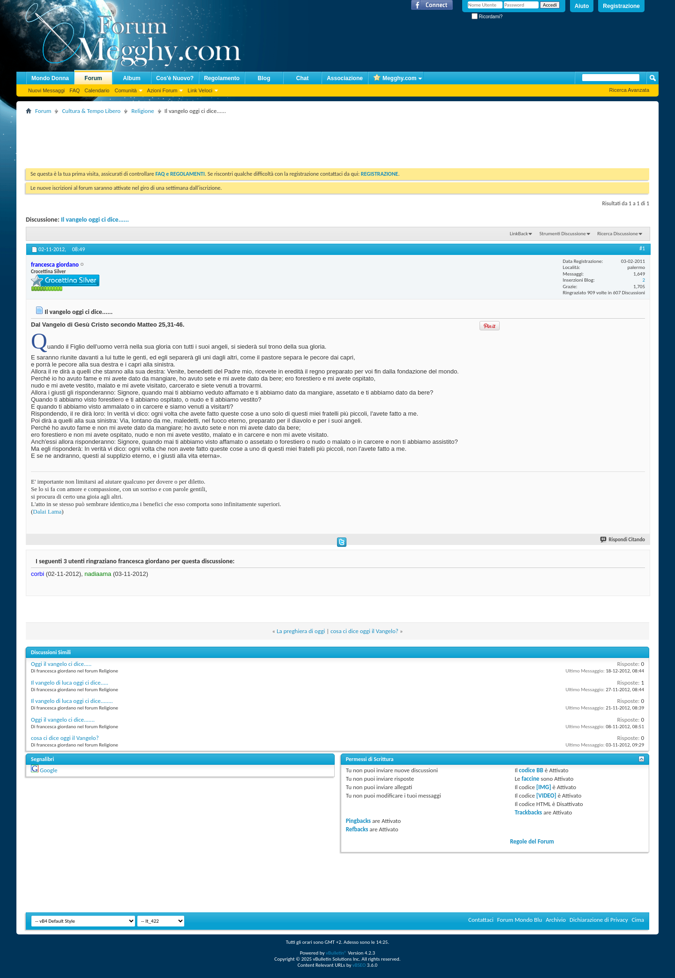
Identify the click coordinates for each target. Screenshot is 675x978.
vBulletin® (336, 953)
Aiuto (582, 6)
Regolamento (222, 78)
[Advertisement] (196, 138)
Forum (93, 78)
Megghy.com (394, 78)
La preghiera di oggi (301, 631)
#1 (642, 248)
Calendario (96, 90)
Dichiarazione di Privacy (599, 919)
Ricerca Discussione (617, 234)
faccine (531, 778)
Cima (637, 919)
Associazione (345, 78)
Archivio (556, 919)
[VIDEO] (546, 795)
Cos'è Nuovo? (175, 78)
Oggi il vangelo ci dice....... (63, 719)
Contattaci (481, 919)
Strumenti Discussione (563, 234)
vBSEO (359, 965)
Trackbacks (528, 812)
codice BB (531, 770)
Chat (302, 78)
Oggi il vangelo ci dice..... (61, 663)
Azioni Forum (162, 90)
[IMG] (543, 787)
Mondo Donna (50, 78)
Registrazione (621, 6)
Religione (142, 110)
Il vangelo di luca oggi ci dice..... (69, 682)
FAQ (74, 90)
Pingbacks (358, 820)
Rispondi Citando (623, 540)
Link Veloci (200, 90)
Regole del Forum (532, 841)
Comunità (125, 90)
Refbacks (357, 829)
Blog (264, 78)
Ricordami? (487, 16)
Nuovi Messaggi (46, 90)
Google (48, 770)
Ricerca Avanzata (629, 90)
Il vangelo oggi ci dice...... (95, 220)
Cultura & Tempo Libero (91, 110)
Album (131, 78)
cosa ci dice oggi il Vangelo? (364, 631)
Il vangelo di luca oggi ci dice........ (72, 700)
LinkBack (519, 234)
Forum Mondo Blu (519, 919)
